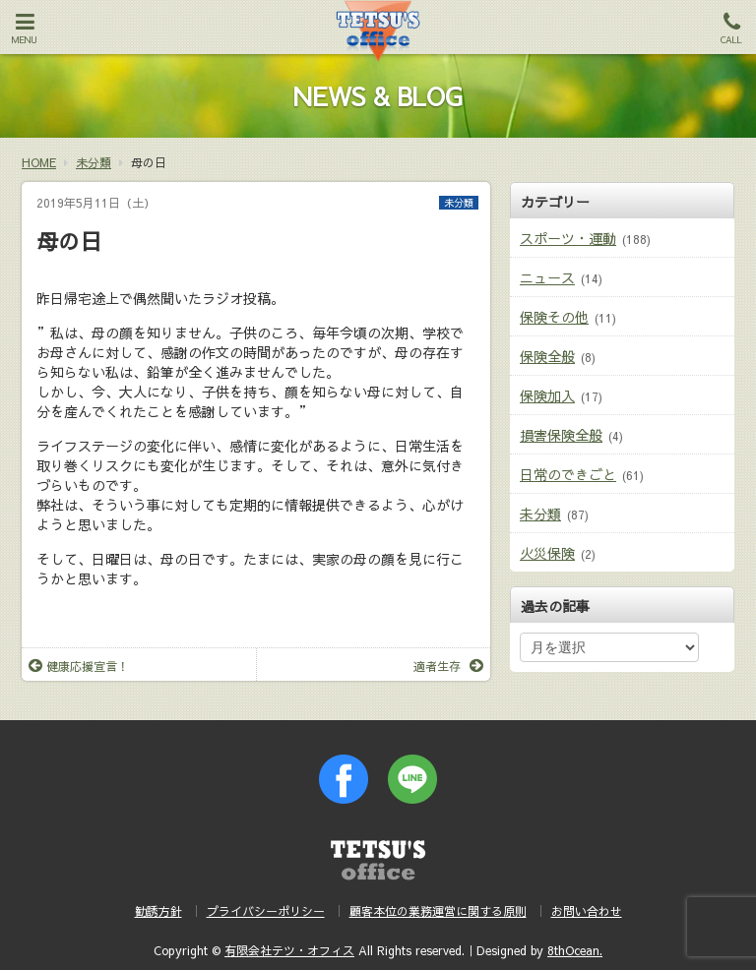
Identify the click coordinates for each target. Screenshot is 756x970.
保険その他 (554, 317)
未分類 (458, 203)
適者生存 (448, 666)
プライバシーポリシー (266, 911)
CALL (731, 28)
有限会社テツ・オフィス (289, 950)
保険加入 (547, 395)
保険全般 (547, 356)
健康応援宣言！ (79, 666)
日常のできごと (568, 474)
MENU (24, 28)
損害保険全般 (561, 435)
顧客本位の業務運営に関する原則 (438, 911)
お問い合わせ (586, 911)
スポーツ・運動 (568, 238)
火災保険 (547, 553)
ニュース (547, 277)
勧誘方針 (158, 911)
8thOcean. (574, 950)
